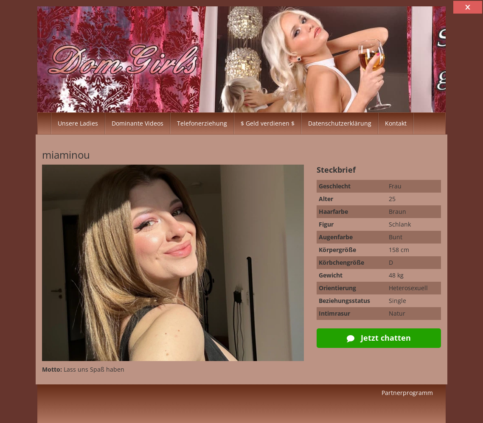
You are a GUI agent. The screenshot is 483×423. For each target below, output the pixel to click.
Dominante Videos (137, 123)
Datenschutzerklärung (339, 123)
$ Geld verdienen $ (268, 123)
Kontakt (396, 123)
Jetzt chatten (379, 338)
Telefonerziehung (202, 123)
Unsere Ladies (78, 123)
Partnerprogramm (407, 393)
